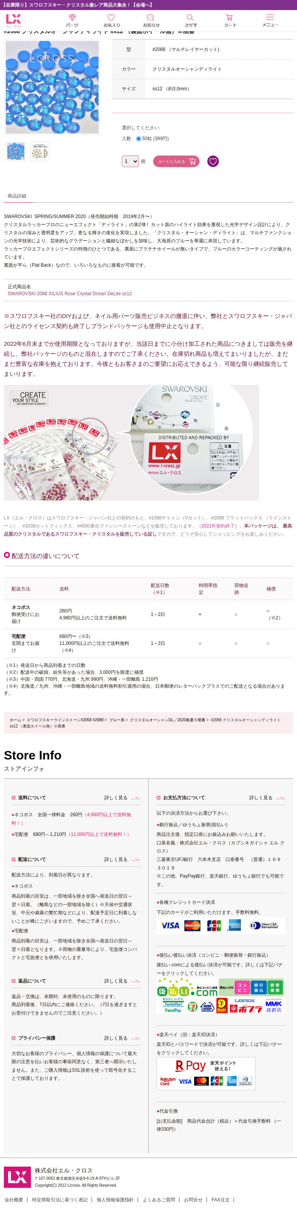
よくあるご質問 (159, 1199)
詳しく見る (116, 797)
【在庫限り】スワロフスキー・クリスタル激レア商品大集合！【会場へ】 (77, 5)
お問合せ (193, 1199)
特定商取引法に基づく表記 (60, 1199)
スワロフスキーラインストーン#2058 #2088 (65, 720)
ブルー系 (117, 720)
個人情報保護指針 (115, 1199)
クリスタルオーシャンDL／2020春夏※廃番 (167, 720)
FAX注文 (221, 1199)
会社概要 (14, 1199)
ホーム (15, 720)
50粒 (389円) (155, 138)
